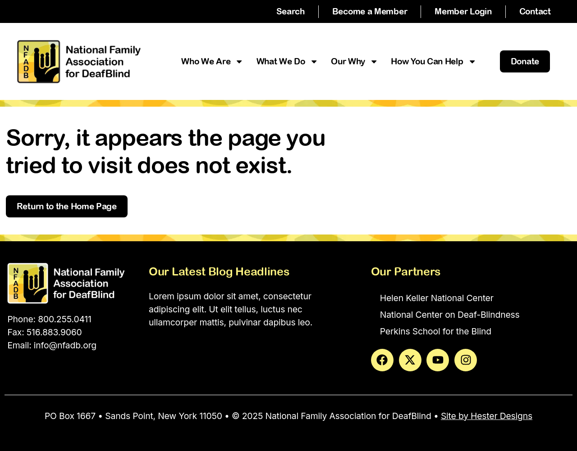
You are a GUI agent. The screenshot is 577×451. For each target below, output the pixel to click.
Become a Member (370, 11)
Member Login (463, 11)
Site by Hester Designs (486, 415)
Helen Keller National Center (437, 298)
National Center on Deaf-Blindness (450, 314)
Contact (535, 11)
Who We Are (212, 61)
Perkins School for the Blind (435, 331)
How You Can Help (433, 61)
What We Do (287, 61)
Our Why (354, 61)
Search (290, 11)
